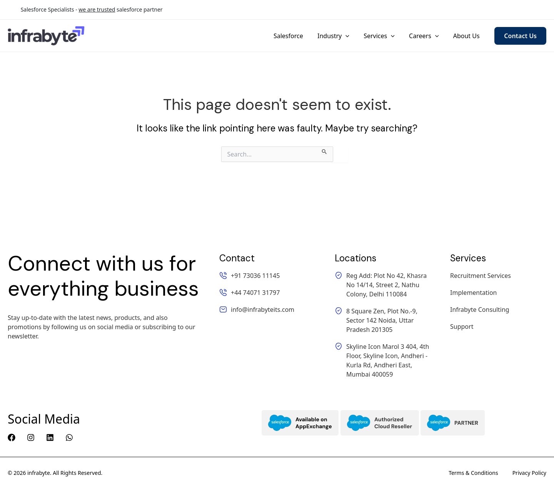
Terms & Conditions (473, 472)
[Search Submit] (324, 150)
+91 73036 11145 (383, 9)
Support (461, 326)
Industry (341, 35)
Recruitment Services (480, 275)
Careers (427, 35)
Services (384, 35)
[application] (353, 35)
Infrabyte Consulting (479, 309)
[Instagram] (31, 437)
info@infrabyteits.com (514, 9)
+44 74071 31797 (446, 9)
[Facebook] (11, 437)
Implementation (473, 292)
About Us (467, 36)
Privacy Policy (529, 472)
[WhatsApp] (69, 437)
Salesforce (297, 36)
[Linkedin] (50, 437)
